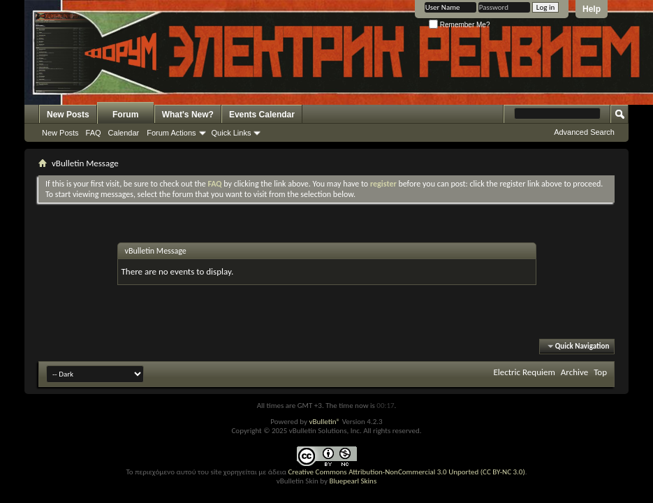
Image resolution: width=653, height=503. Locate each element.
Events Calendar (262, 114)
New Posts (68, 114)
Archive (574, 372)
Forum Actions (171, 133)
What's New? (188, 114)
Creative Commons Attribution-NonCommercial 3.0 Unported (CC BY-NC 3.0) (406, 471)
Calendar (124, 133)
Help (591, 9)
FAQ (93, 133)
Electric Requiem (524, 372)
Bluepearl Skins (352, 481)
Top (600, 372)
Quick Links (231, 133)
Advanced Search (584, 132)
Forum (125, 114)
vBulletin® (324, 421)
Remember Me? (459, 25)
